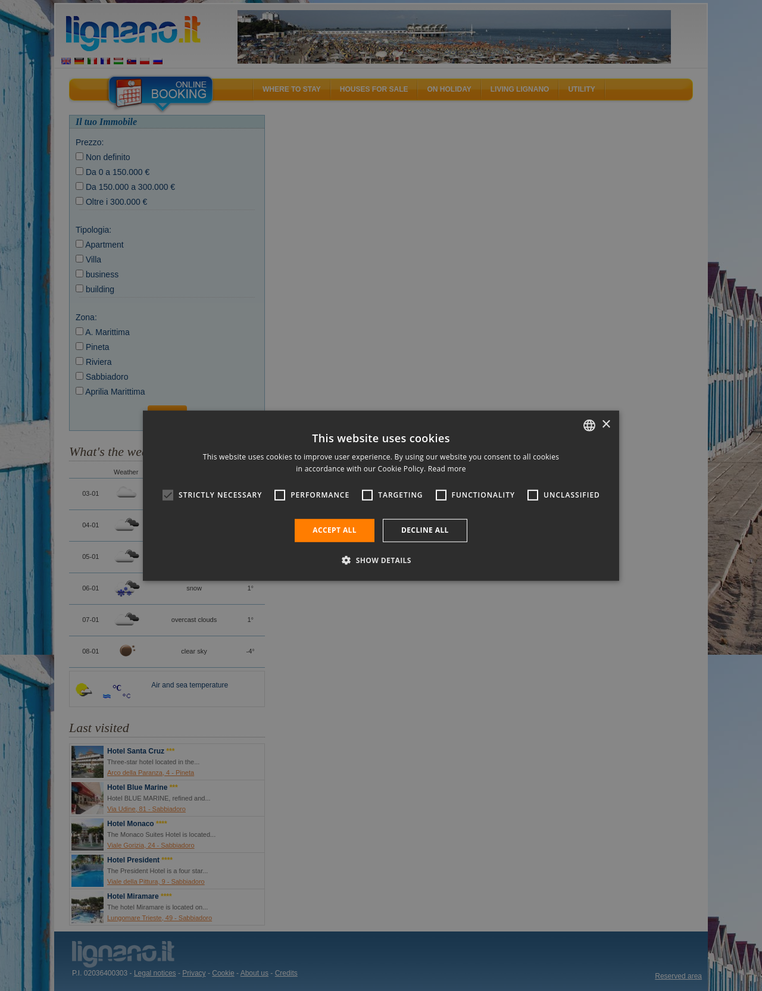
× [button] (605, 424)
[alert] (381, 495)
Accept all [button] (335, 530)
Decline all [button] (425, 530)
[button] (381, 560)
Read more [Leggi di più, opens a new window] (447, 469)
